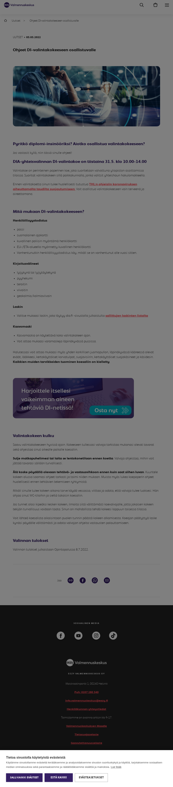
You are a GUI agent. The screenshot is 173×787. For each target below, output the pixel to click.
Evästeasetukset (91, 777)
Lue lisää (116, 766)
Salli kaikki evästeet (24, 777)
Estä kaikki (59, 777)
